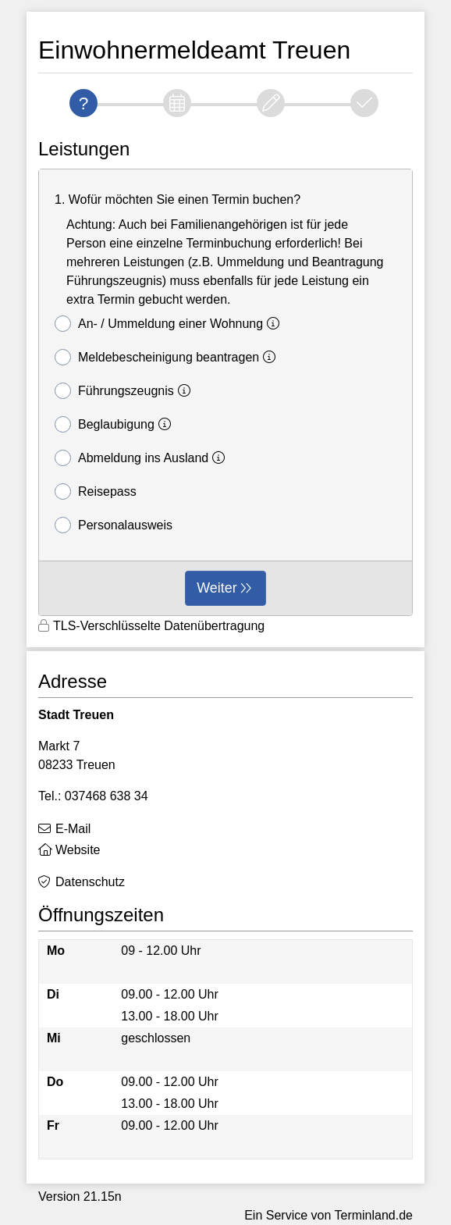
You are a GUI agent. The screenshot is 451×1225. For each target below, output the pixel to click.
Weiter (216, 588)
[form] (225, 392)
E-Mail (73, 828)
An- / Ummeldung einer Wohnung (169, 323)
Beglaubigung (115, 424)
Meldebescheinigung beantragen (167, 357)
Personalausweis (113, 525)
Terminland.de (374, 1215)
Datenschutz (90, 881)
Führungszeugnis (125, 391)
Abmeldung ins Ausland (142, 458)
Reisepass (96, 491)
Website (78, 849)
